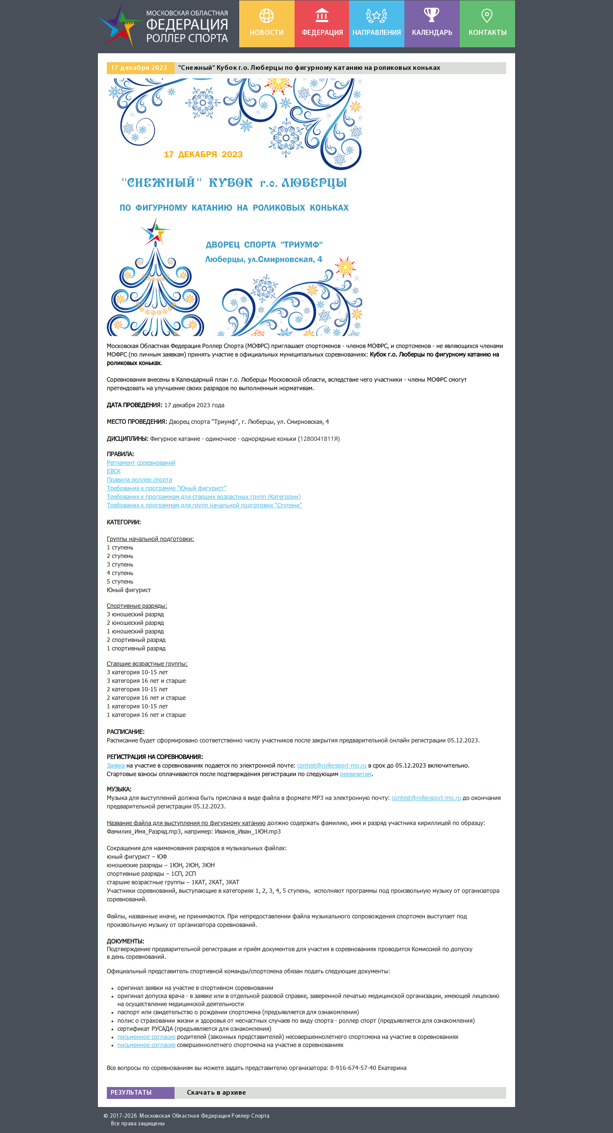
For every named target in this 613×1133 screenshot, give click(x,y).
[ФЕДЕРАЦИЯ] (322, 33)
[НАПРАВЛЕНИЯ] (376, 33)
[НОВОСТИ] (266, 33)
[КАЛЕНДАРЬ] (432, 33)
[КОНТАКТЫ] (487, 33)
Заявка (116, 766)
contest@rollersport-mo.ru (426, 798)
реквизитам (356, 774)
